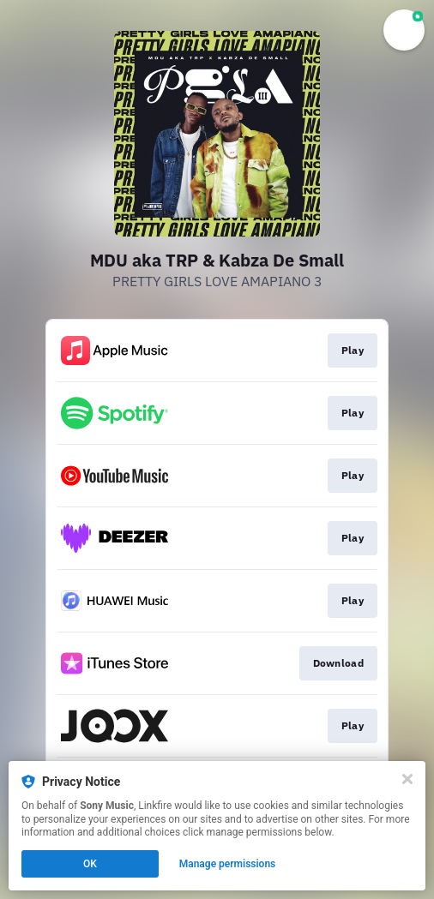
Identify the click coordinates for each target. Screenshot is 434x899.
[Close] (407, 779)
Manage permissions (227, 864)
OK (90, 864)
